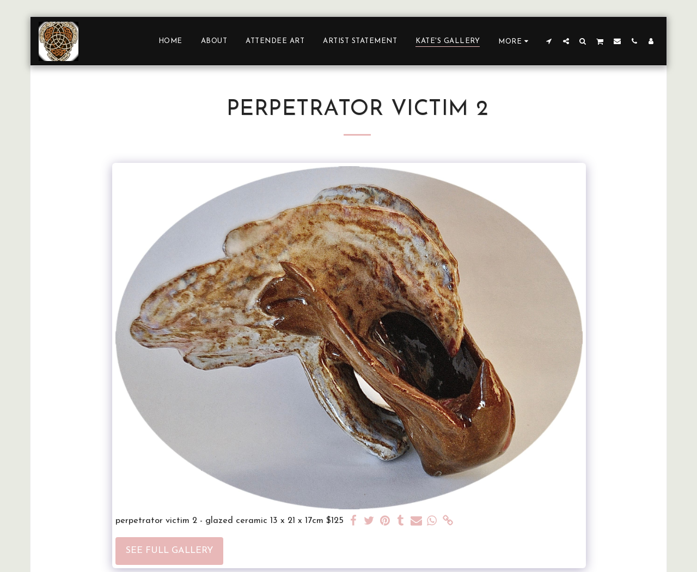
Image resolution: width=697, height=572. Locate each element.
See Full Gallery (169, 550)
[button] (549, 41)
